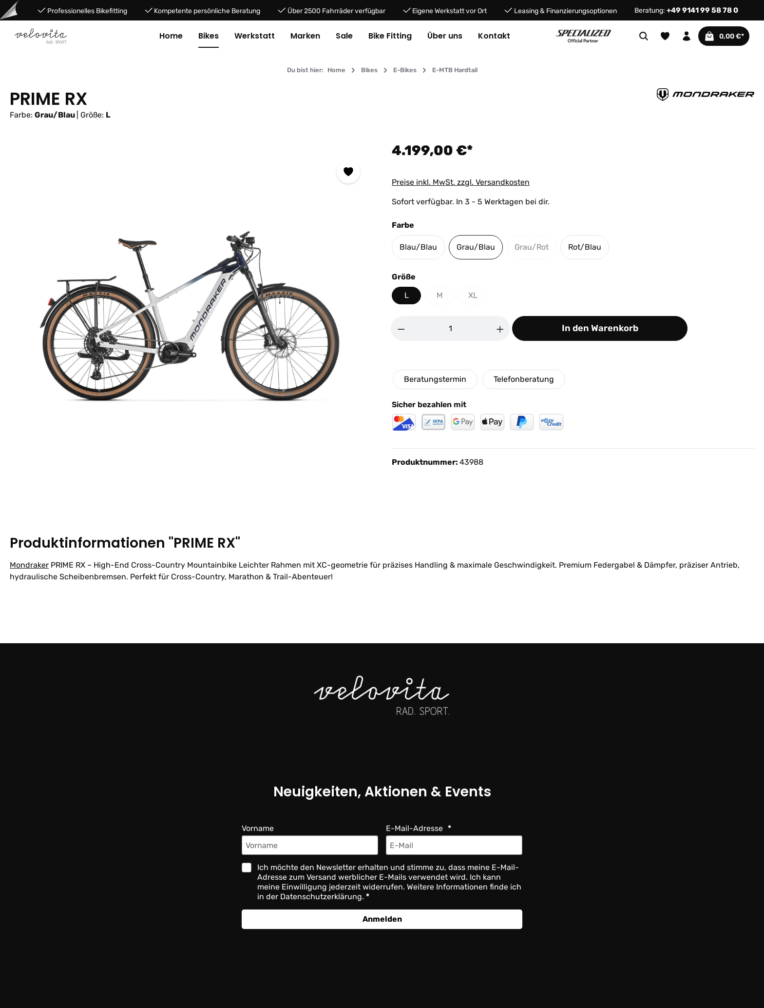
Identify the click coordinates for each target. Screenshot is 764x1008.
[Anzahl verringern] (401, 328)
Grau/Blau (476, 247)
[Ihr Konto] (680, 36)
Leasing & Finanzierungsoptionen (565, 10)
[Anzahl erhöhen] (500, 328)
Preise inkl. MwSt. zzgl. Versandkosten (461, 182)
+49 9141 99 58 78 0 (702, 10)
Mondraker (29, 565)
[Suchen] (638, 36)
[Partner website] (583, 35)
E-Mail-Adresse (415, 828)
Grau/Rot (535, 249)
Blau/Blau (418, 247)
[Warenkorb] (720, 36)
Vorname (258, 828)
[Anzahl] (451, 328)
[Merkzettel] (659, 36)
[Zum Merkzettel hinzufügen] (348, 171)
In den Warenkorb (600, 328)
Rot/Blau (584, 247)
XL (478, 297)
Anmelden (382, 919)
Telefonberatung (524, 379)
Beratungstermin (435, 379)
